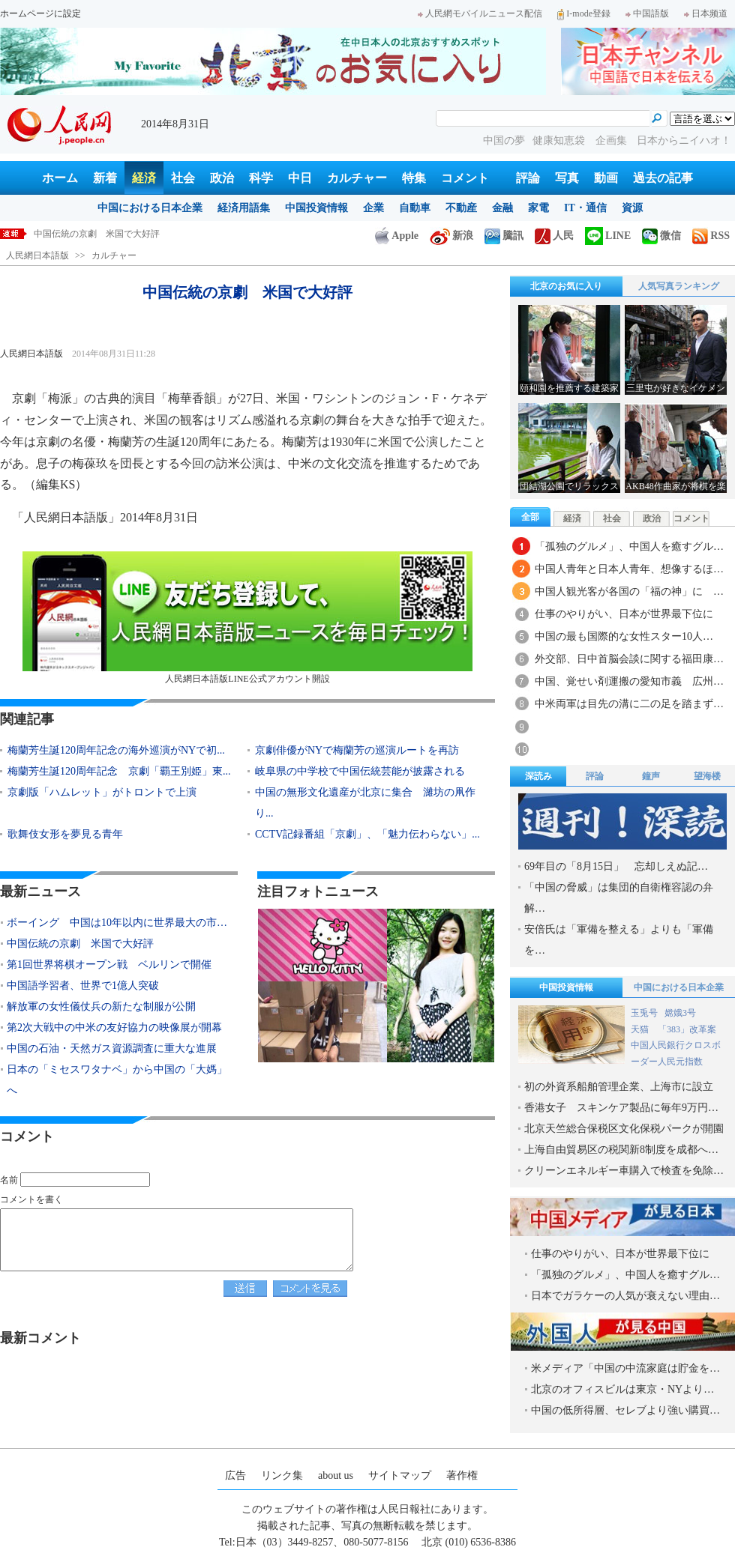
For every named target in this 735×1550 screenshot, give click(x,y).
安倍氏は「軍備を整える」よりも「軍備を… (618, 940)
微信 (661, 235)
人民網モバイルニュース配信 (480, 13)
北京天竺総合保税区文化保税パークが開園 (624, 1128)
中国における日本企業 (150, 208)
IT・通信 (585, 208)
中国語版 (647, 13)
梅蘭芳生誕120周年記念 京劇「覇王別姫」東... (119, 771)
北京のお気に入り (566, 286)
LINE (608, 235)
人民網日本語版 (37, 255)
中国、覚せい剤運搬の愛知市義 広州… (629, 681)
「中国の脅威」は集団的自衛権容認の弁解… (618, 898)
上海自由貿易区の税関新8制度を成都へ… (621, 1149)
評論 (528, 178)
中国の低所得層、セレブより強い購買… (625, 1410)
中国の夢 (504, 140)
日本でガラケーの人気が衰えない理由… (625, 1295)
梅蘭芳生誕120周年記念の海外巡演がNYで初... (116, 750)
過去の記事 (663, 178)
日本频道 (706, 13)
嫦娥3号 (680, 1013)
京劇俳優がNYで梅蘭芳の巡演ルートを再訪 (357, 750)
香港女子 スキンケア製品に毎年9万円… (621, 1107)
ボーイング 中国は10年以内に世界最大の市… (117, 922)
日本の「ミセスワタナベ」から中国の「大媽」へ (117, 1080)
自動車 (414, 208)
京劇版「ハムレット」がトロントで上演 (102, 792)
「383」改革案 (687, 1029)
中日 (300, 178)
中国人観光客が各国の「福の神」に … (629, 591)
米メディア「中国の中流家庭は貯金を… (625, 1368)
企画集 (613, 140)
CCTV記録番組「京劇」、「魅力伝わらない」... (367, 834)
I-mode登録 (583, 13)
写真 (567, 178)
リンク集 (282, 1475)
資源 (632, 208)
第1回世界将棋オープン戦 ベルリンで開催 (109, 964)
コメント (465, 178)
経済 (144, 178)
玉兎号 (644, 1013)
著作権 (462, 1475)
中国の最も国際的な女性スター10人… (624, 636)
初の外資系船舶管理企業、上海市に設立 (618, 1086)
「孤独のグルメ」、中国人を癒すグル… (629, 546)
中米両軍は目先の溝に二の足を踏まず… (629, 703)
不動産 (461, 208)
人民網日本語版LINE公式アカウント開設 (247, 617)
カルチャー (357, 178)
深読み (538, 776)
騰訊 (504, 235)
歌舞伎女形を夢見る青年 (65, 834)
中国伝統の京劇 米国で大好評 (97, 233)
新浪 (451, 235)
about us (335, 1475)
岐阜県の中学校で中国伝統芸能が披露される (365, 771)
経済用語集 (244, 208)
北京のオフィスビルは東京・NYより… (622, 1389)
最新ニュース (40, 891)
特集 (414, 178)
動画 (606, 178)
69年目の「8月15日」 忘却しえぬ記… (616, 866)
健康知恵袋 (560, 140)
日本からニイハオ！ (684, 140)
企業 (373, 208)
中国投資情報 (316, 208)
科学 (261, 178)
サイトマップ (399, 1475)
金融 (502, 208)
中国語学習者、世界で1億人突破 (83, 985)
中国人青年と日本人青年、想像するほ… (629, 569)
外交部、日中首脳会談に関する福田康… (629, 658)
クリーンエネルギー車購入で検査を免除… (624, 1170)
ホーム (60, 178)
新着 (105, 178)
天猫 (641, 1029)
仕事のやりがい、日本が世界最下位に (624, 614)
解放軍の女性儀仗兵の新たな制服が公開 (101, 1006)
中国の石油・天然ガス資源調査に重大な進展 (112, 1048)
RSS (711, 235)
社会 (183, 178)
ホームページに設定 (40, 13)
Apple (396, 235)
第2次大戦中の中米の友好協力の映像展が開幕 (114, 1027)
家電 (538, 208)
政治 (222, 178)
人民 (554, 235)
